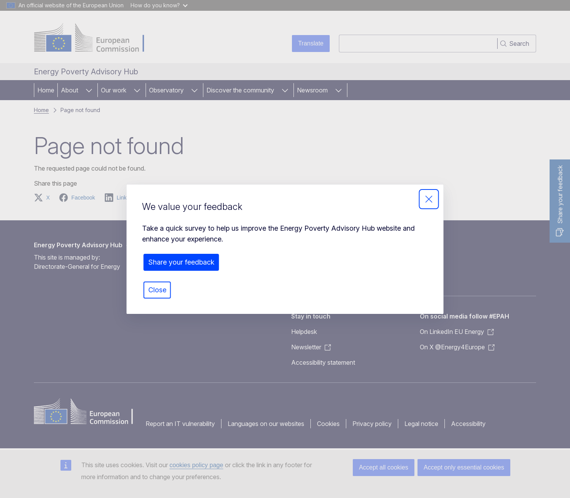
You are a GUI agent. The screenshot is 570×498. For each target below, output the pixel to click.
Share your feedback (181, 262)
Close (157, 290)
